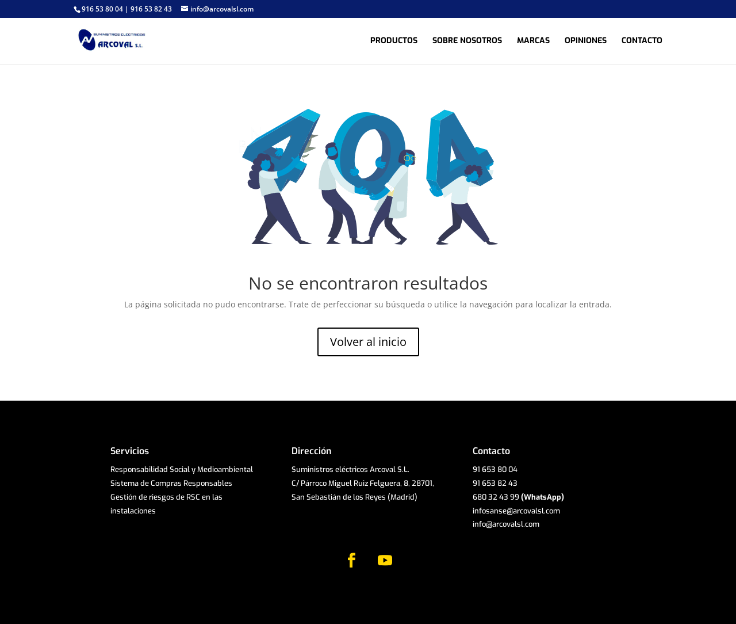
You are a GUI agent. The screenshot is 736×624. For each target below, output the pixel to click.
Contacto (642, 41)
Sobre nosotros (467, 41)
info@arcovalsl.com (506, 524)
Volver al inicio (368, 341)
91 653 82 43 (495, 483)
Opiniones (586, 41)
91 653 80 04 (495, 469)
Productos (393, 41)
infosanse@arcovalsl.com (516, 511)
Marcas (533, 41)
